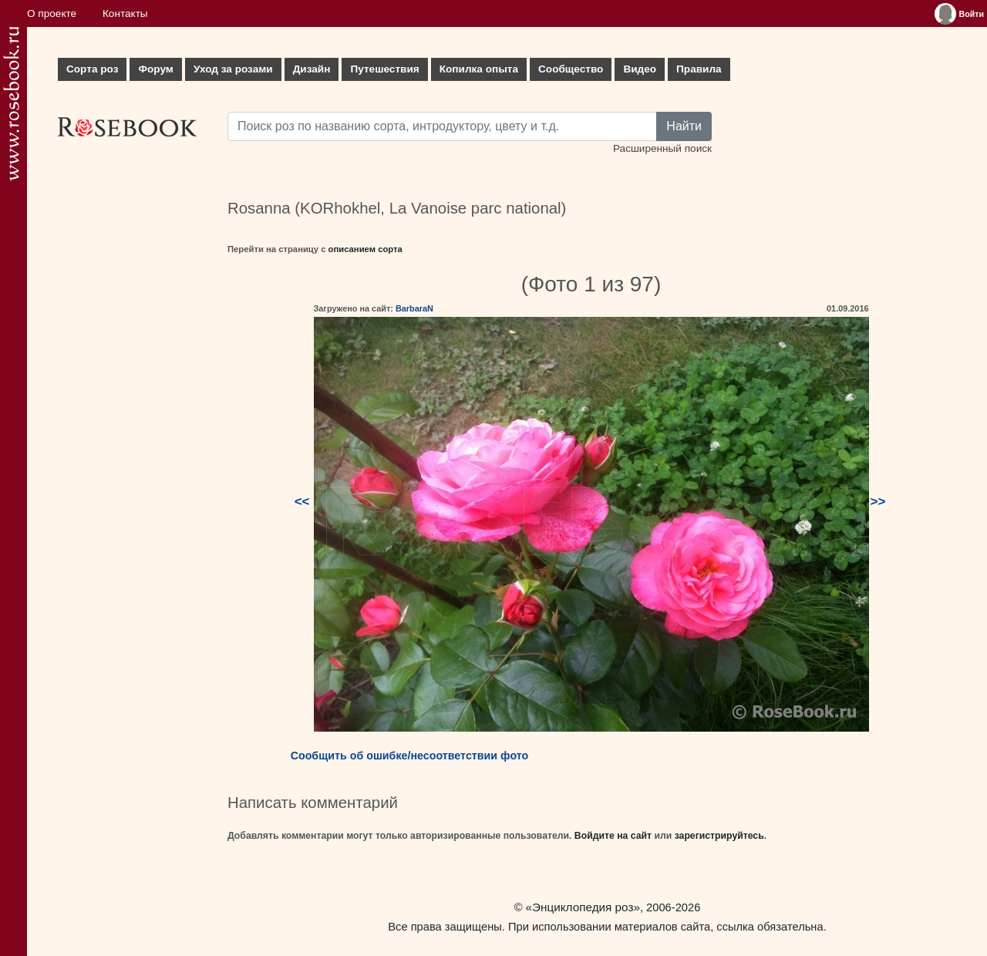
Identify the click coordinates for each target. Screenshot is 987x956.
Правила (699, 69)
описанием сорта (365, 249)
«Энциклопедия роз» (583, 907)
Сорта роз (92, 69)
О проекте (51, 13)
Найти (684, 126)
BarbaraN (414, 308)
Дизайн (312, 69)
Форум (155, 69)
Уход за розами (233, 69)
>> (878, 501)
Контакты (125, 13)
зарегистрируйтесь (719, 835)
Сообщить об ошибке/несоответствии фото (410, 755)
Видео (639, 69)
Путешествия (384, 69)
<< (302, 501)
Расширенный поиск (662, 148)
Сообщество (570, 69)
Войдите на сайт (613, 835)
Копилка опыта (479, 69)
